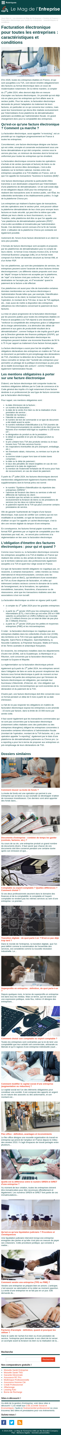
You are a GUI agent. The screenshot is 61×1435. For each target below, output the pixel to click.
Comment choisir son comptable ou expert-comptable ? (29, 1038)
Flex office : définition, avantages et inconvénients (26, 1134)
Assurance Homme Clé (15, 1382)
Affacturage (9, 1387)
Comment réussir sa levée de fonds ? (20, 790)
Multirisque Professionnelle (16, 1380)
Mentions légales (23, 1433)
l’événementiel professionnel (36, 1408)
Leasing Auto (10, 1389)
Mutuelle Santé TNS (13, 1372)
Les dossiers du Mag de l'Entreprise (27, 18)
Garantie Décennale (13, 1375)
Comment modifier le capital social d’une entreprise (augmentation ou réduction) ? (27, 1085)
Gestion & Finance (50, 18)
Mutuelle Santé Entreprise (16, 1370)
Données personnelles (40, 1433)
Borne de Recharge (13, 1392)
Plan (13, 1433)
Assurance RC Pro (12, 1377)
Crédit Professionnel (13, 1385)
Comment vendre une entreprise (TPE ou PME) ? (25, 1282)
